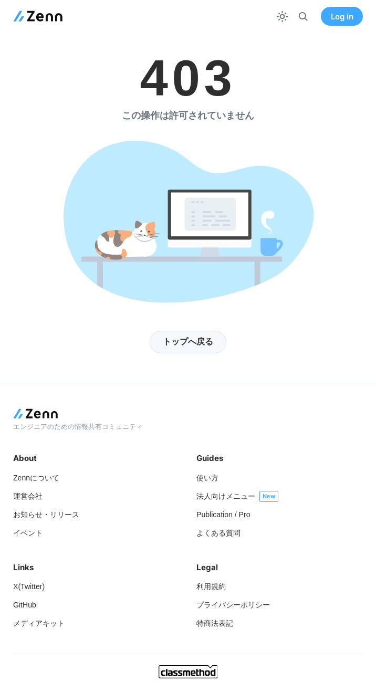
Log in (342, 17)
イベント (28, 533)
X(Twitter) (29, 586)
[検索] (303, 17)
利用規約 (211, 586)
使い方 (207, 478)
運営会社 (28, 496)
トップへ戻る (188, 341)
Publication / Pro (223, 514)
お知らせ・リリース (46, 514)
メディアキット (39, 623)
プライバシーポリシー (233, 605)
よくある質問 (218, 533)
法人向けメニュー (225, 496)
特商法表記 (214, 623)
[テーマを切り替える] (282, 16)
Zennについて (36, 478)
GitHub (24, 605)
